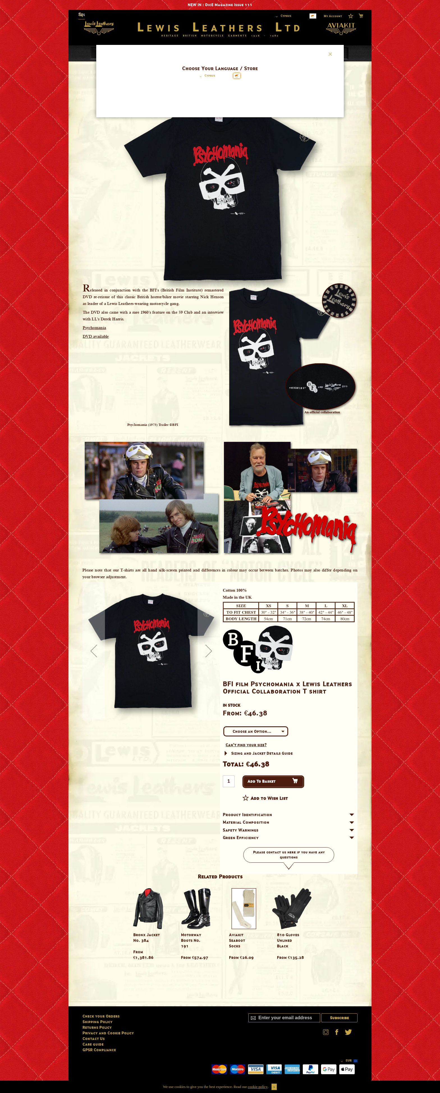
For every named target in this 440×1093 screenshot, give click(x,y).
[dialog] (220, 546)
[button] (206, 76)
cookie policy (257, 1087)
